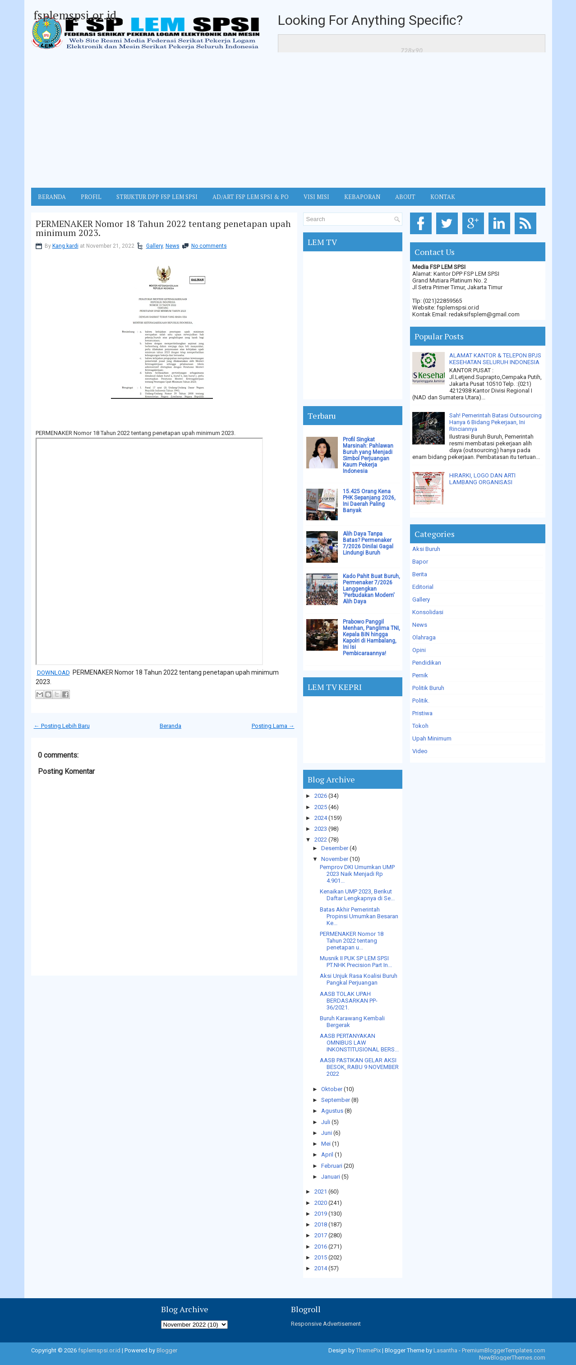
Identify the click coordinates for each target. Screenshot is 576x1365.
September (335, 1100)
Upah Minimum (432, 738)
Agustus (332, 1110)
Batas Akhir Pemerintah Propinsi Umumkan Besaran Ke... (359, 916)
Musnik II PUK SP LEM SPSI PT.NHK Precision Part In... (356, 961)
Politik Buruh (428, 688)
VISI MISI (316, 197)
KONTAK (442, 197)
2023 (320, 828)
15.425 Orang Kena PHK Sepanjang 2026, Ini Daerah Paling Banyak (369, 501)
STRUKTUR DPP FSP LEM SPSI (157, 197)
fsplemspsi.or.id (74, 15)
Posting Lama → (273, 725)
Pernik (420, 675)
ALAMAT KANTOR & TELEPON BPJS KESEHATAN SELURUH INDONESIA (495, 359)
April (327, 1154)
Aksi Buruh (426, 549)
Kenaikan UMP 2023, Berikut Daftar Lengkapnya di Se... (357, 895)
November (334, 859)
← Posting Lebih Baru (62, 725)
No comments (209, 246)
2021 (320, 1191)
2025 (320, 807)
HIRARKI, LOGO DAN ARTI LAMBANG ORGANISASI (482, 479)
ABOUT (405, 197)
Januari (330, 1176)
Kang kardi (65, 246)
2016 (320, 1246)
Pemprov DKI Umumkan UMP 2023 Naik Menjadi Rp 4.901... (357, 874)
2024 (320, 817)
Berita (419, 574)
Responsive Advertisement (326, 1323)
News (173, 246)
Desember (334, 848)
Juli (325, 1122)
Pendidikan (426, 662)
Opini (419, 650)
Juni (326, 1132)
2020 (320, 1202)
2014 (320, 1268)
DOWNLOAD (53, 672)
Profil (91, 197)
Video (420, 751)
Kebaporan (362, 197)
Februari (331, 1165)
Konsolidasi (427, 612)
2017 (320, 1235)
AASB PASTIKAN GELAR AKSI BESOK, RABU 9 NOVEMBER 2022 (359, 1067)
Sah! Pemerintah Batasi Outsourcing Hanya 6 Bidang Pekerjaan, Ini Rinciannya (495, 422)
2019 (320, 1213)
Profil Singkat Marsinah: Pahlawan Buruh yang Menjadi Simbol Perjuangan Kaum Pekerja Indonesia (368, 455)
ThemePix (368, 1350)
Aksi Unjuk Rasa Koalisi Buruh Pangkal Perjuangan (358, 979)
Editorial (422, 586)
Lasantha (445, 1350)
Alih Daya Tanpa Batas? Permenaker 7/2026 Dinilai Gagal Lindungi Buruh (368, 543)
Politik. (420, 700)
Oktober (331, 1089)
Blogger (167, 1350)
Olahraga (424, 637)
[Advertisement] (288, 120)
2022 (320, 839)
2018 (320, 1224)
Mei (326, 1143)
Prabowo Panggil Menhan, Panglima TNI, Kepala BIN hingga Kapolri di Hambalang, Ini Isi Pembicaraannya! (371, 638)
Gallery (154, 246)
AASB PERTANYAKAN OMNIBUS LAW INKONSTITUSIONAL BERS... (359, 1042)
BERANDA (52, 197)
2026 (320, 795)
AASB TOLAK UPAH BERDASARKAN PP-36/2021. (349, 1000)
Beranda (170, 725)
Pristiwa (422, 713)
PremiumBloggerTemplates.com (503, 1350)
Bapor (420, 561)
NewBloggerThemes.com (512, 1357)
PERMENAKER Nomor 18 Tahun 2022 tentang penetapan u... (351, 940)
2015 (320, 1257)
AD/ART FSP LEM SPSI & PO (250, 197)
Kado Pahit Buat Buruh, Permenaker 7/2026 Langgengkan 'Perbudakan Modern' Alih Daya (371, 589)
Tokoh (420, 725)
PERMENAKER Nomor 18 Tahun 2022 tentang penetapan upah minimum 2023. (163, 228)
